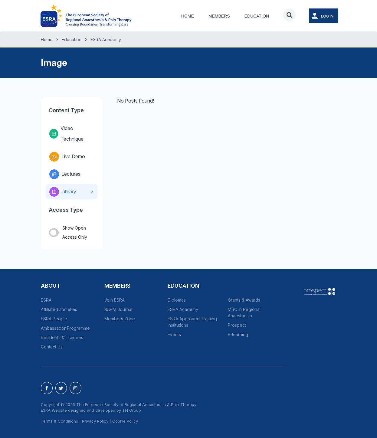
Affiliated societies (59, 309)
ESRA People (54, 318)
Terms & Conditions (59, 421)
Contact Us (52, 346)
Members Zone (119, 318)
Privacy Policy (95, 421)
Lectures (64, 174)
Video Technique (66, 133)
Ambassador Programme (65, 328)
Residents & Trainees (62, 337)
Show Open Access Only (68, 232)
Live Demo (67, 157)
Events (174, 334)
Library (62, 192)
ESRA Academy (105, 39)
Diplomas (177, 299)
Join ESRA (114, 299)
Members (219, 16)
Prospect (237, 325)
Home (187, 16)
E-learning (238, 334)
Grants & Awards (244, 299)
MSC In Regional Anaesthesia (244, 312)
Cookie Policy (125, 421)
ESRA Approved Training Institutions (192, 322)
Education (256, 16)
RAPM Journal (118, 309)
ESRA (46, 299)
